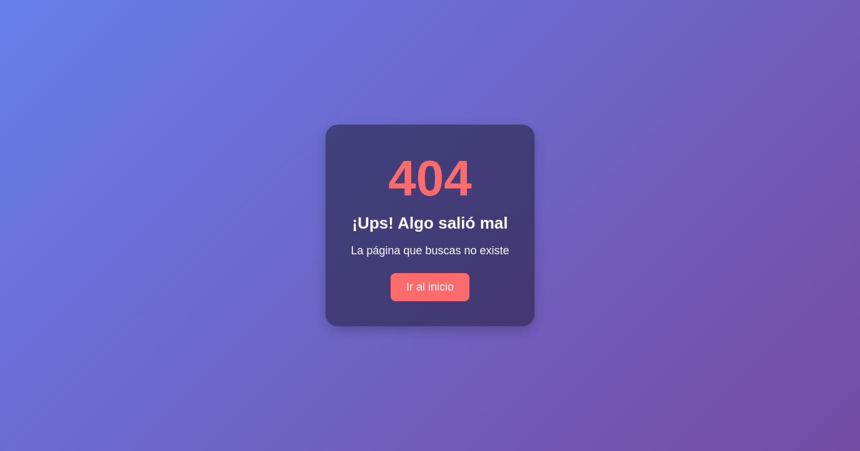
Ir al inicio (430, 287)
